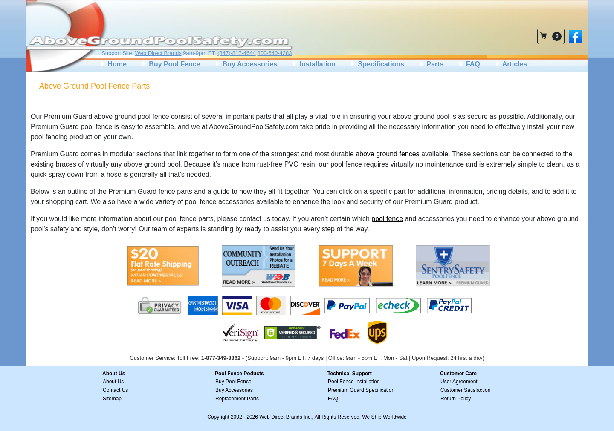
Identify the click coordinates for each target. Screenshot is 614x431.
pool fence (387, 218)
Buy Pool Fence (170, 64)
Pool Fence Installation (353, 382)
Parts (430, 64)
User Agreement (459, 382)
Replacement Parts (237, 399)
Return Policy (455, 399)
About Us (113, 382)
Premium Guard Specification (361, 390)
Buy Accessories (245, 64)
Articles (510, 64)
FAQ (468, 64)
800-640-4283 (274, 53)
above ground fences (387, 154)
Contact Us (115, 390)
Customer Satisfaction (465, 390)
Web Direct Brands (158, 53)
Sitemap (112, 399)
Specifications (376, 64)
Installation (313, 64)
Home (113, 64)
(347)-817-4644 (236, 53)
